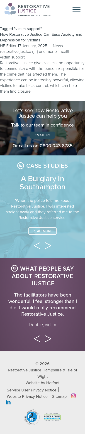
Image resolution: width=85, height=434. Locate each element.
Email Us (43, 135)
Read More (42, 231)
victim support (12, 57)
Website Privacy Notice (27, 396)
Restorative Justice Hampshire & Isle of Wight (42, 373)
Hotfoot (52, 382)
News (58, 45)
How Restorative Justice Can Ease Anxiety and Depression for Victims (41, 37)
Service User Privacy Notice (31, 390)
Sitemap (59, 396)
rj (33, 51)
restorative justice (15, 51)
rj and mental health (53, 51)
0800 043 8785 (56, 146)
